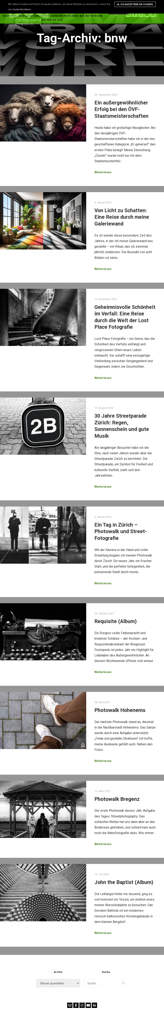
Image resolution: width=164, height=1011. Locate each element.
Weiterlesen (102, 172)
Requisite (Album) (115, 621)
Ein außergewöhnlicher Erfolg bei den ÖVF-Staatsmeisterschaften (121, 109)
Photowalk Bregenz (117, 799)
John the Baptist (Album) (123, 882)
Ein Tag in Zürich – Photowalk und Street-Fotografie (120, 531)
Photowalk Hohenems (119, 710)
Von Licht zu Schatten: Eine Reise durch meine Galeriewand (121, 217)
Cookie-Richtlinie (21, 9)
